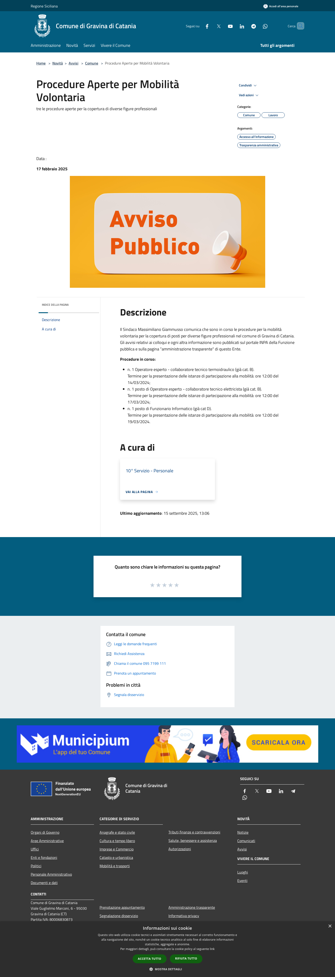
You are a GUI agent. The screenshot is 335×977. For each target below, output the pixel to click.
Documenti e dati (44, 882)
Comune (91, 63)
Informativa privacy (183, 916)
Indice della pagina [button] (55, 304)
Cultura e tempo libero (117, 840)
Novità (57, 63)
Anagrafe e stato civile (117, 832)
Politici (36, 866)
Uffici (35, 849)
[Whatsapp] (257, 26)
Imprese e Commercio (117, 849)
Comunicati (246, 840)
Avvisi (73, 63)
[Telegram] (245, 26)
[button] (167, 969)
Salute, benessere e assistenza (192, 840)
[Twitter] (210, 26)
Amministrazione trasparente (191, 907)
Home (41, 63)
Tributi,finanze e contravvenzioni (194, 832)
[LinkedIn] (234, 26)
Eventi (242, 880)
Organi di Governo (45, 832)
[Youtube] (222, 26)
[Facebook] (199, 26)
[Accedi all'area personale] (280, 6)
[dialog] (167, 949)
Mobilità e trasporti (115, 866)
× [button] (330, 926)
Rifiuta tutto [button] (186, 958)
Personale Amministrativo (51, 874)
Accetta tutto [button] (149, 959)
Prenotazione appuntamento (122, 907)
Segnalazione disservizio (119, 916)
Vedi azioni (249, 95)
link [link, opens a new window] (212, 949)
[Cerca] (298, 25)
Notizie (242, 832)
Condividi (248, 85)
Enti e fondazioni (44, 857)
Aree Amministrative (47, 840)
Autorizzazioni (179, 849)
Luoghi (242, 872)
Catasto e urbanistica (116, 857)
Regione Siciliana (44, 6)
